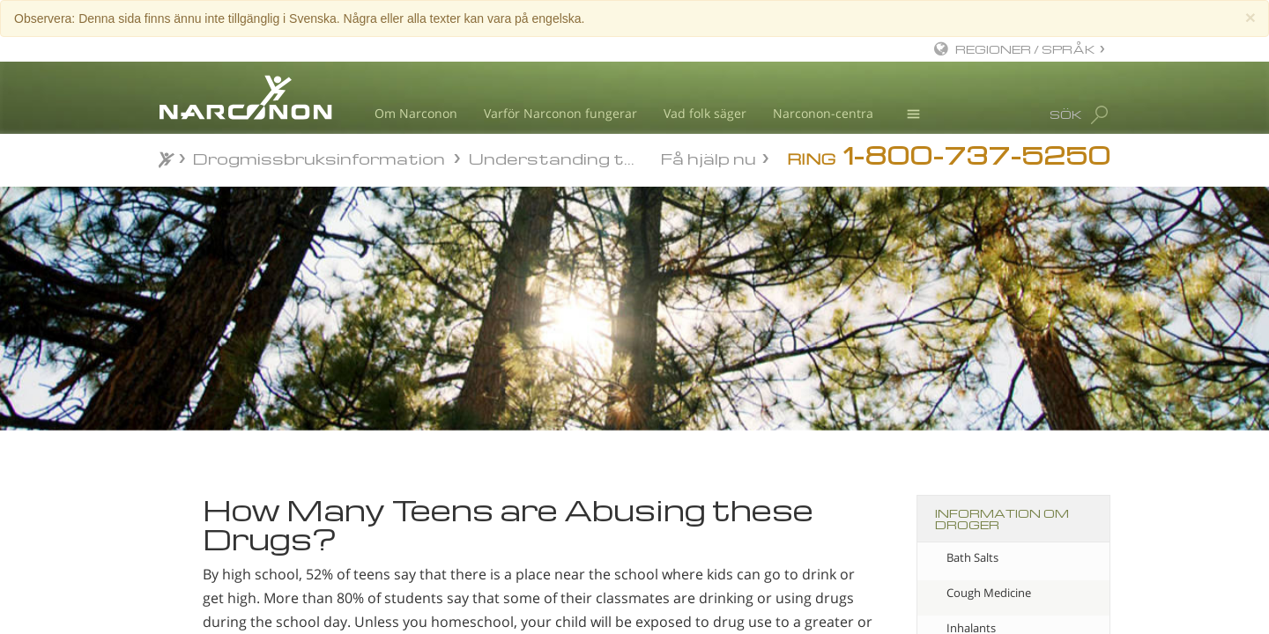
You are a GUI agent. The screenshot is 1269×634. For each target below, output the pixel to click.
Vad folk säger (705, 113)
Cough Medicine (988, 593)
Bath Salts (972, 557)
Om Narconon (416, 113)
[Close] (1250, 17)
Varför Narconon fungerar (560, 113)
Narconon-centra (823, 113)
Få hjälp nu (708, 157)
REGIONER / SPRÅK (1025, 48)
